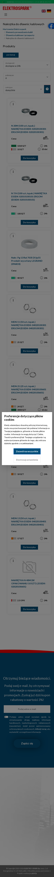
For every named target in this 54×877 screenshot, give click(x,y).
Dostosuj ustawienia (27, 459)
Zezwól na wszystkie (27, 451)
